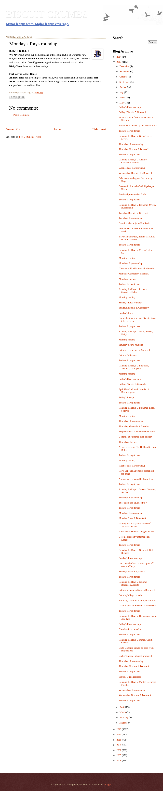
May (121, 102)
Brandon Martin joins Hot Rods (134, 223)
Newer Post (14, 129)
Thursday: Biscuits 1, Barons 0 (134, 666)
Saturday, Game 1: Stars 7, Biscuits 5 (137, 600)
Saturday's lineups (127, 355)
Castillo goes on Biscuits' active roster (137, 605)
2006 (119, 760)
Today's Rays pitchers (129, 131)
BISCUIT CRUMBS (47, 14)
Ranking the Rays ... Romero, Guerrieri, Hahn (133, 291)
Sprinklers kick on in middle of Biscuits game (134, 391)
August (123, 87)
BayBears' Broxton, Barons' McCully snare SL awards (137, 238)
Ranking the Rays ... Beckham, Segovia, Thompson (134, 367)
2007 (119, 755)
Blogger (107, 784)
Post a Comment (21, 115)
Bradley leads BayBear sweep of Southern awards (134, 525)
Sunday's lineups (127, 313)
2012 (119, 729)
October (123, 76)
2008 (119, 750)
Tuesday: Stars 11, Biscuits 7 (133, 502)
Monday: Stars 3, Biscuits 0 (132, 518)
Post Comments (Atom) (30, 136)
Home (57, 129)
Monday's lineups (127, 279)
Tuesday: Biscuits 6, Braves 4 (133, 213)
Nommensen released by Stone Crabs (137, 479)
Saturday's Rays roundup (131, 344)
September (124, 82)
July (121, 92)
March (122, 712)
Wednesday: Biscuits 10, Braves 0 (135, 173)
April (122, 707)
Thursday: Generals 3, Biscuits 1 (135, 426)
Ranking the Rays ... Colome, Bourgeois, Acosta (133, 583)
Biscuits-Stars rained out (131, 629)
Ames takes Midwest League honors (136, 531)
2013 (119, 62)
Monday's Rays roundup (130, 263)
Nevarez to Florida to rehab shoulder (136, 268)
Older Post (99, 129)
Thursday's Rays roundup (131, 144)
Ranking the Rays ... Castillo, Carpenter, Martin (133, 161)
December (124, 66)
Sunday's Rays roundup (130, 302)
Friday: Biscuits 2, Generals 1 (133, 384)
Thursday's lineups (128, 442)
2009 (119, 745)
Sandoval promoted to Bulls (132, 194)
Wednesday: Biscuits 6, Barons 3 (135, 695)
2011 (119, 734)
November (124, 71)
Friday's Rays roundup (130, 107)
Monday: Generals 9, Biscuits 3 (134, 273)
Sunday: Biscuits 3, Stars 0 (132, 571)
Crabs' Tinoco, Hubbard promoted (135, 656)
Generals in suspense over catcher (135, 436)
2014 (119, 56)
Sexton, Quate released (130, 676)
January (123, 722)
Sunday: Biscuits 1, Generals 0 (134, 307)
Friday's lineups (126, 397)
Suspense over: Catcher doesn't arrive (137, 431)
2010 (119, 740)
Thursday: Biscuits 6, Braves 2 (134, 149)
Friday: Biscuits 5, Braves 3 (132, 112)
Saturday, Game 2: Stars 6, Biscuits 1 (137, 590)
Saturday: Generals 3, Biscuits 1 (134, 350)
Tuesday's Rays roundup (131, 218)
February (124, 717)
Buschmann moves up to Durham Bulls (138, 125)
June (121, 97)
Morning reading (127, 258)
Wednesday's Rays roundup (132, 168)
